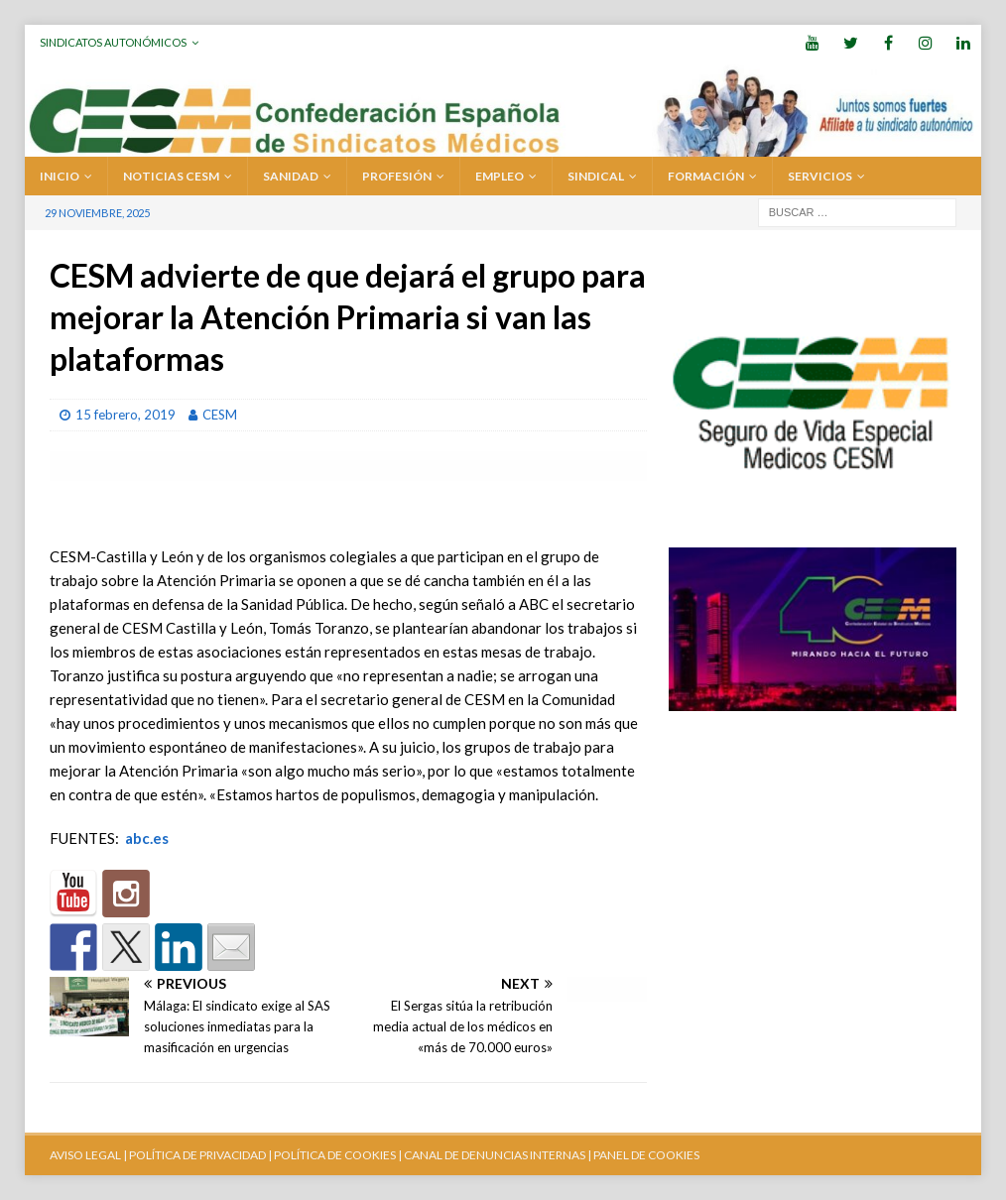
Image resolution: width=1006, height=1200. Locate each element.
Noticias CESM (171, 176)
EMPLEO (499, 176)
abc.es (147, 838)
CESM (219, 414)
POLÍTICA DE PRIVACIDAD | (200, 1154)
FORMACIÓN (706, 176)
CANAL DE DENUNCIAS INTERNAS (493, 1154)
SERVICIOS (820, 176)
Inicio (59, 176)
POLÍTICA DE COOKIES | (338, 1154)
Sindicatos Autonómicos (113, 42)
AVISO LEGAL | (88, 1154)
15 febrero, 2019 (125, 414)
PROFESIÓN (397, 176)
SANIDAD (290, 176)
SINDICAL (595, 176)
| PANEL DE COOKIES (642, 1154)
